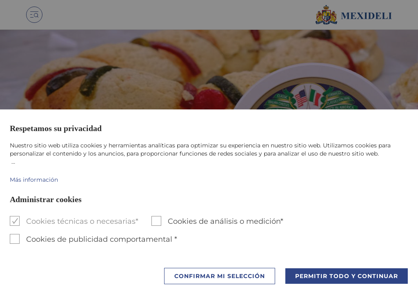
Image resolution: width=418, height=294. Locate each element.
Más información (34, 179)
